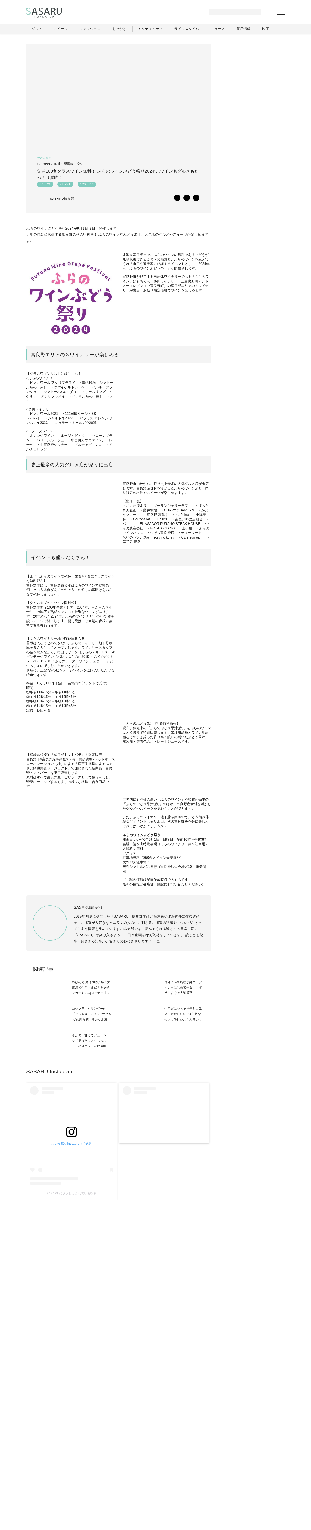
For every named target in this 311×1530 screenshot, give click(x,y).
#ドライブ (45, 185)
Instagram (270, 469)
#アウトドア (86, 185)
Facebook (252, 469)
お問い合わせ (266, 1502)
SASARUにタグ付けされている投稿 (56, 1316)
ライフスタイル (216, 1492)
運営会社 (213, 1502)
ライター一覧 (265, 1492)
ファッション (166, 1492)
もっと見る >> (268, 284)
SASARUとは (188, 1502)
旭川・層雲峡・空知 (68, 164)
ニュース (241, 1492)
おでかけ (190, 1492)
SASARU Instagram (49, 1213)
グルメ (144, 1492)
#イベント (65, 185)
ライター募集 (238, 1502)
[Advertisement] (252, 71)
